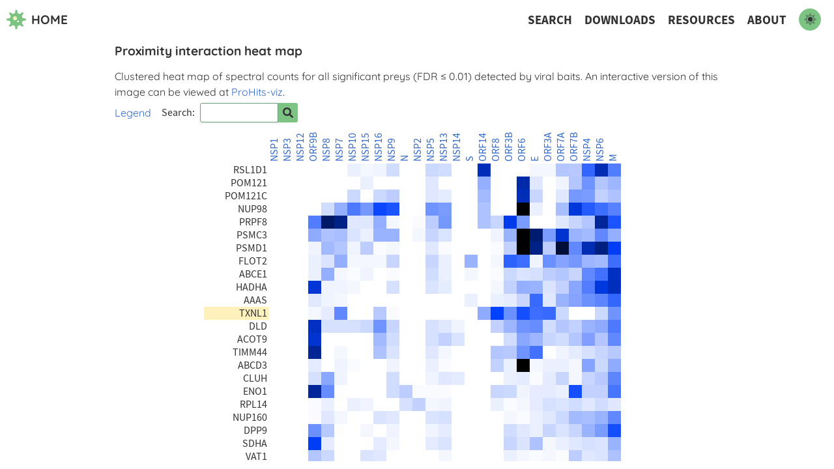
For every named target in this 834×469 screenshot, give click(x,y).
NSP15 (365, 147)
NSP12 (300, 147)
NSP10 (352, 147)
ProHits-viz (257, 91)
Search (550, 20)
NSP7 (339, 150)
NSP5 (430, 150)
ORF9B (313, 147)
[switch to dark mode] (810, 19)
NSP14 (456, 147)
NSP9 (391, 150)
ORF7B (574, 147)
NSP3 (287, 150)
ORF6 (521, 150)
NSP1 (274, 150)
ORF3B (508, 147)
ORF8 (495, 150)
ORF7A (561, 147)
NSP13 (443, 147)
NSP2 (417, 150)
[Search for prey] (288, 112)
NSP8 (326, 150)
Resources (701, 20)
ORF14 (482, 147)
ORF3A (547, 147)
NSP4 (587, 150)
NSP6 (600, 150)
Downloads (619, 20)
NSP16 (378, 147)
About (766, 20)
